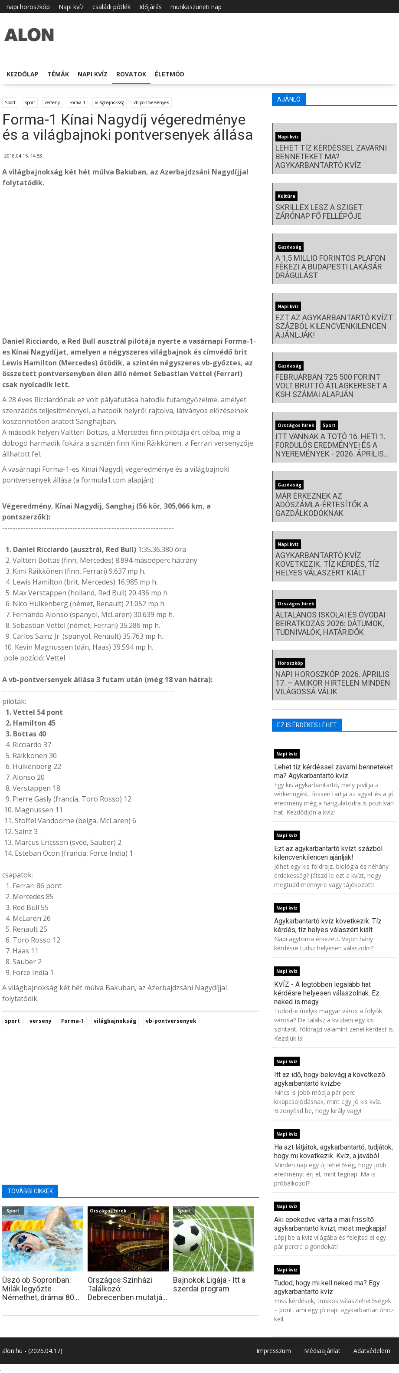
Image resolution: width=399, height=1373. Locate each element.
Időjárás (150, 7)
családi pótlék (111, 7)
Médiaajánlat (322, 1351)
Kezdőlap (23, 74)
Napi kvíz (71, 7)
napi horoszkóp (28, 7)
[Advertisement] (130, 264)
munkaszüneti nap (196, 7)
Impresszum (273, 1351)
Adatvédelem (371, 1351)
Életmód (169, 74)
